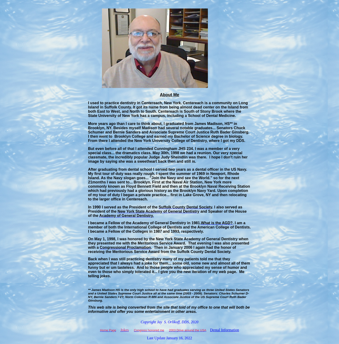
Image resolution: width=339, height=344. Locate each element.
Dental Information (224, 330)
